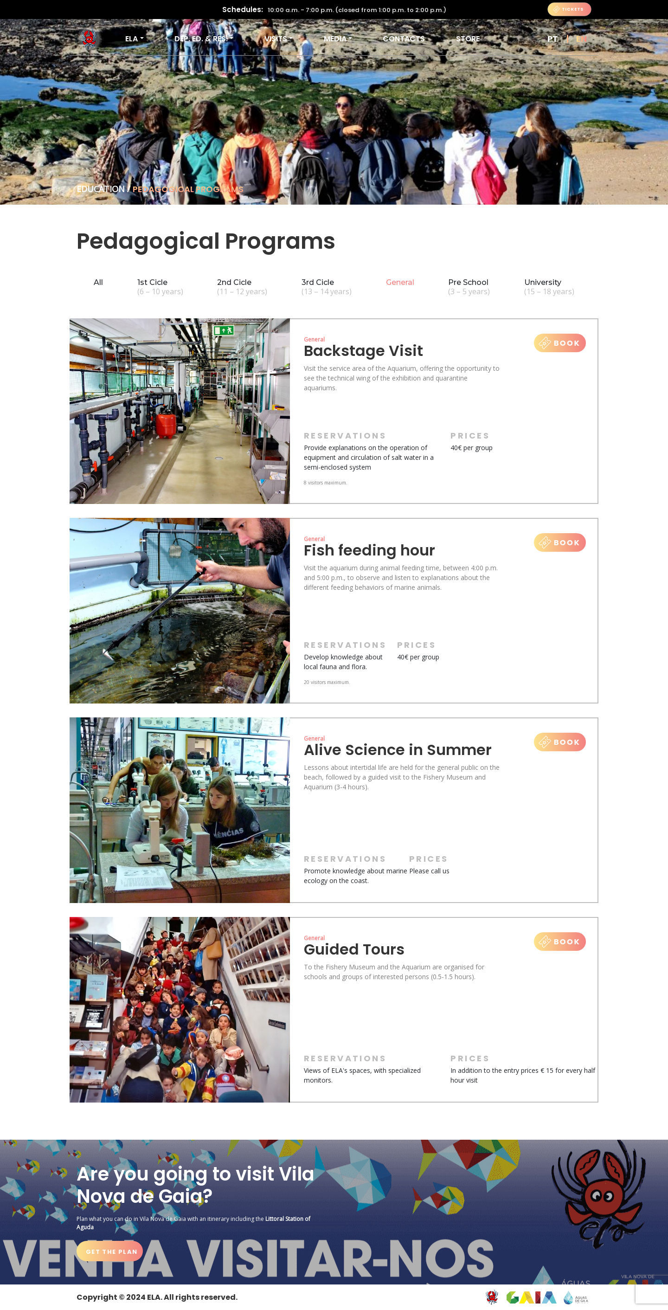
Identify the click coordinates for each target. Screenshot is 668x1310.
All (98, 282)
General (400, 282)
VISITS (275, 38)
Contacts (404, 38)
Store (468, 38)
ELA (131, 38)
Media (335, 38)
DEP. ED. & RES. (201, 38)
